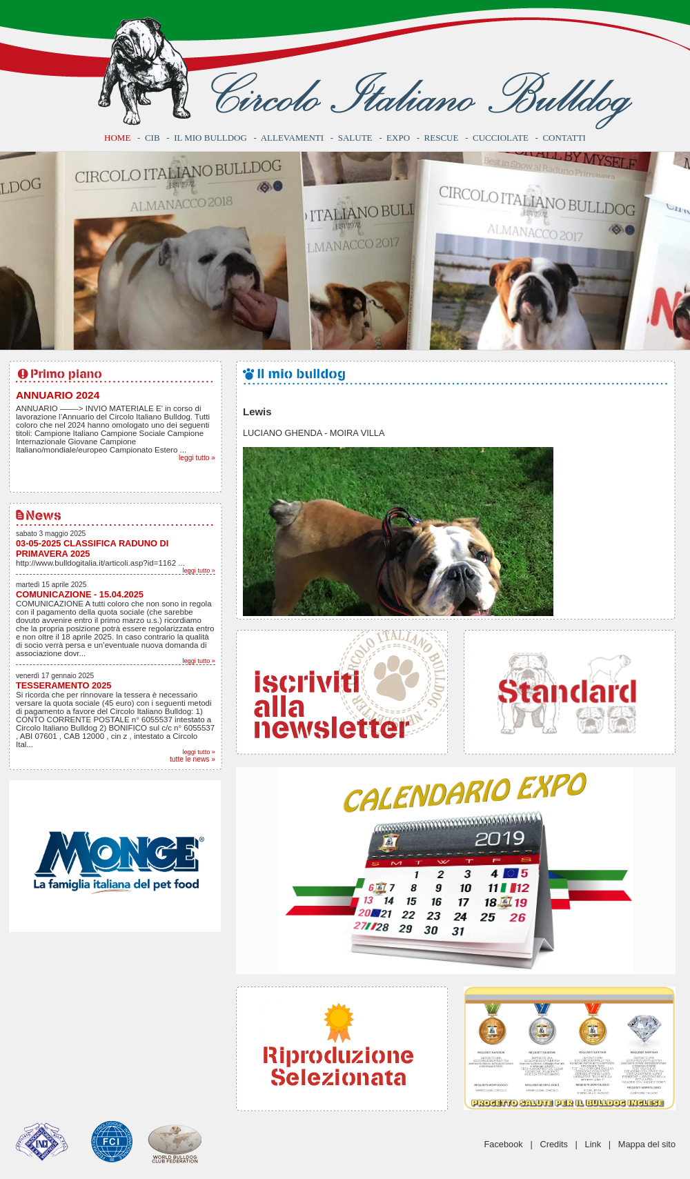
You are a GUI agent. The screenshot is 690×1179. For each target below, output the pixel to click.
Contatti (564, 137)
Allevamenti (292, 137)
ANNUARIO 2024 (57, 395)
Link (593, 1144)
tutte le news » (192, 759)
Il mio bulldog (210, 137)
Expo (398, 137)
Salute (355, 137)
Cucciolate (501, 137)
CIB (152, 137)
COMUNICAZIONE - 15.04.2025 (80, 594)
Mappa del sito (647, 1144)
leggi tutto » (197, 458)
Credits (554, 1144)
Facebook (503, 1144)
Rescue (441, 137)
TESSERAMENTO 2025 (63, 685)
